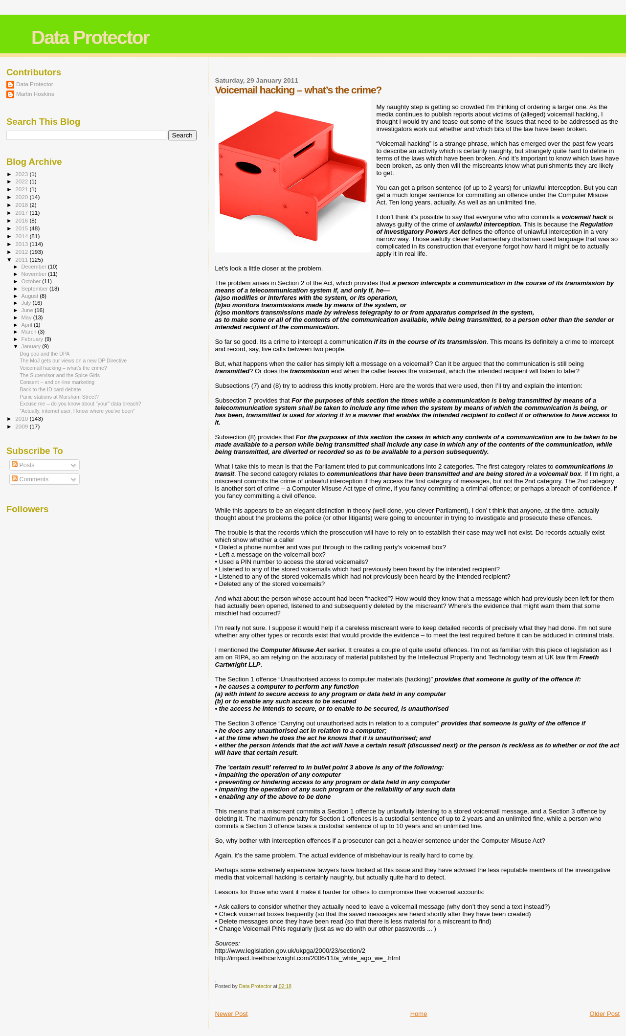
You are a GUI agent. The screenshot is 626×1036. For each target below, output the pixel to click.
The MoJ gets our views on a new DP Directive (73, 360)
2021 (22, 189)
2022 (22, 181)
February (33, 339)
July (27, 303)
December (35, 267)
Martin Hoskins (35, 93)
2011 (22, 259)
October (32, 281)
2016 (22, 220)
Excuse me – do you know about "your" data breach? (80, 403)
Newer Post (231, 1013)
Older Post (605, 1013)
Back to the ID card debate (50, 389)
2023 (22, 174)
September (36, 289)
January (32, 346)
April (28, 325)
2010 (22, 418)
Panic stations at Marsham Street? (59, 397)
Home (418, 1013)
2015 (22, 228)
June (28, 310)
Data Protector (90, 37)
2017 (22, 212)
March (30, 332)
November (35, 274)
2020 (22, 197)
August (31, 296)
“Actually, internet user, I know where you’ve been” (77, 411)
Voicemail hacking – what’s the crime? (63, 368)
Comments (30, 479)
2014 (22, 236)
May (27, 317)
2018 (22, 205)
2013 (22, 244)
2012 (22, 251)
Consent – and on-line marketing (57, 382)
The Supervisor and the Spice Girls (60, 375)
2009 (22, 426)
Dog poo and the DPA (44, 354)
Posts (23, 465)
